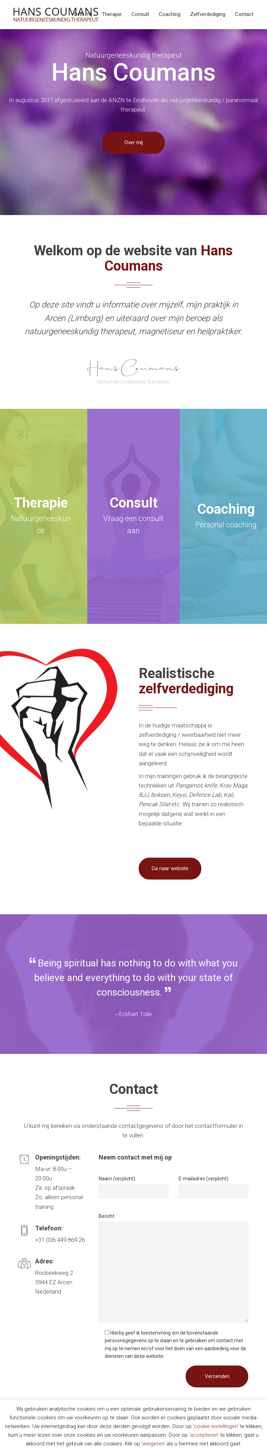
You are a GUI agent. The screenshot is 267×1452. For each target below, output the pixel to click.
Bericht (106, 1216)
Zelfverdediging (207, 14)
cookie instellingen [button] (215, 1426)
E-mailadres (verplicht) (203, 1178)
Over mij (83, 14)
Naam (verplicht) (117, 1178)
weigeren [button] (153, 1444)
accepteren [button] (204, 1435)
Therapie (112, 14)
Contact (244, 14)
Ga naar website (170, 868)
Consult (140, 14)
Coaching (169, 14)
